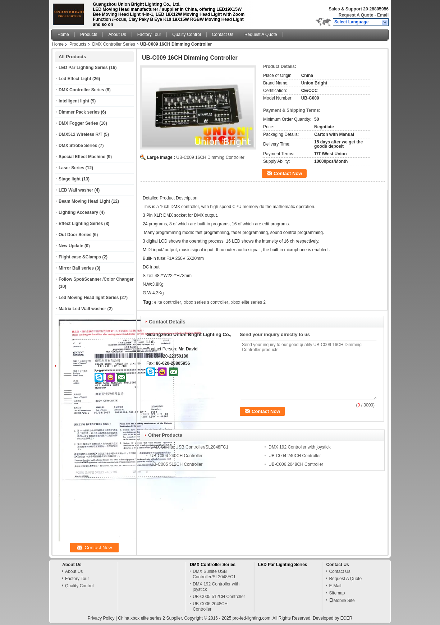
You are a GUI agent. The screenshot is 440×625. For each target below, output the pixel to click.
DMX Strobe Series (78, 145)
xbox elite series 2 (248, 302)
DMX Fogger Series (78, 123)
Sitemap (337, 593)
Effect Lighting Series (81, 223)
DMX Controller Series (113, 44)
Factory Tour (149, 34)
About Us (117, 34)
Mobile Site (341, 600)
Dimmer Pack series (79, 112)
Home (63, 34)
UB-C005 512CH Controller (176, 464)
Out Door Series (75, 234)
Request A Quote (356, 15)
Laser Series (71, 167)
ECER (346, 618)
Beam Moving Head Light (84, 201)
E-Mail (335, 585)
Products (88, 34)
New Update (71, 245)
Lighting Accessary (78, 212)
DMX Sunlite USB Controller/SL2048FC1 (189, 447)
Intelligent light (74, 101)
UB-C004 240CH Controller (176, 455)
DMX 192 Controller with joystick (300, 447)
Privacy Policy (101, 618)
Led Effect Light (75, 78)
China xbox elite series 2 (141, 618)
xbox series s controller (206, 302)
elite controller (167, 302)
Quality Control (186, 34)
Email (383, 15)
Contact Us (222, 34)
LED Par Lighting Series (83, 67)
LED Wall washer (76, 190)
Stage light (70, 178)
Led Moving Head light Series (89, 297)
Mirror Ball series (76, 268)
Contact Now (288, 173)
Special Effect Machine (82, 156)
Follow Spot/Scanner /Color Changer (96, 279)
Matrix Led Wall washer (82, 308)
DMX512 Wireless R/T (80, 134)
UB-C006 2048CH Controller (296, 464)
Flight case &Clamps (80, 256)
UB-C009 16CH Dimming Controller (210, 157)
